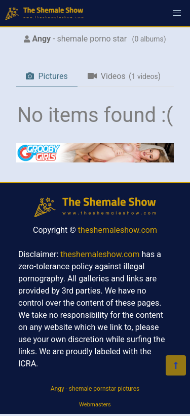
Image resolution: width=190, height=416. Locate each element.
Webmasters (95, 404)
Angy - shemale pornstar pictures (95, 388)
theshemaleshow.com (117, 230)
